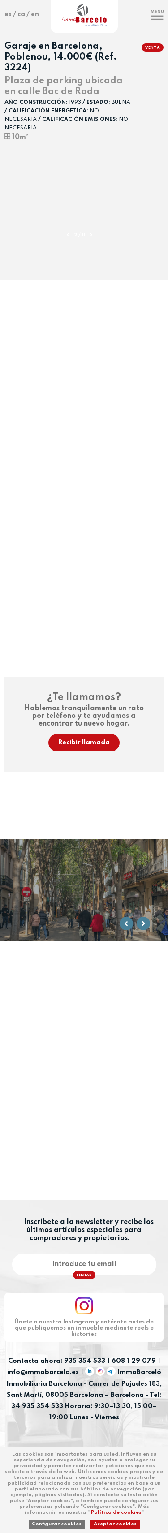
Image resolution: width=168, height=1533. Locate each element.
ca (21, 14)
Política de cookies (116, 1512)
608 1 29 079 (134, 1361)
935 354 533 (84, 1361)
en (35, 14)
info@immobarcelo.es (43, 1373)
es (8, 14)
